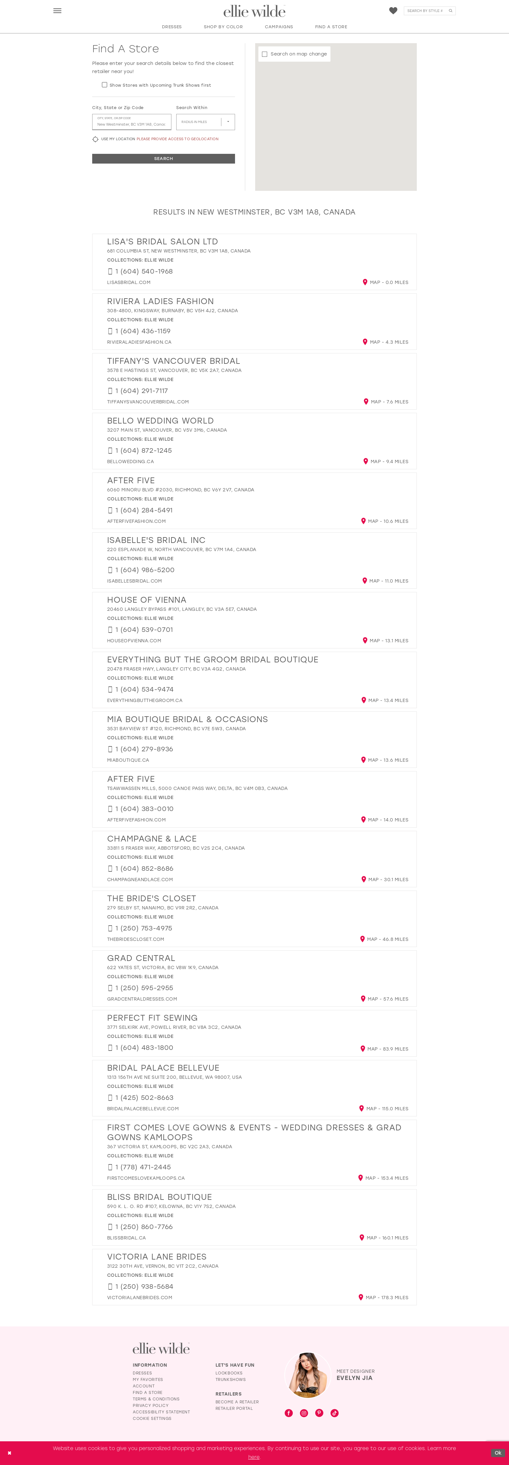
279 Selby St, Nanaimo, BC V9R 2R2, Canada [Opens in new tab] (162, 908)
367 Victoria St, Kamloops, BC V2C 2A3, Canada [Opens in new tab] (169, 1147)
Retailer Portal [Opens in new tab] (234, 1408)
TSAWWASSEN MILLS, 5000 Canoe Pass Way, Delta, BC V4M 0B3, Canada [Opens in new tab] (197, 788)
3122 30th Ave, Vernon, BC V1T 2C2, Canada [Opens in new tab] (162, 1266)
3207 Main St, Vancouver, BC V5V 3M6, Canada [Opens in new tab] (167, 430)
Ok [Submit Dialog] (498, 1453)
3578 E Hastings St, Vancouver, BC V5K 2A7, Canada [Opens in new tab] (174, 370)
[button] (57, 10)
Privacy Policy (150, 1405)
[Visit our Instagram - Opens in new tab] (304, 1413)
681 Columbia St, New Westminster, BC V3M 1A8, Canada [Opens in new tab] (179, 251)
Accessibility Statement (161, 1412)
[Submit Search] (450, 10)
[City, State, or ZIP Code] (131, 122)
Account (144, 1386)
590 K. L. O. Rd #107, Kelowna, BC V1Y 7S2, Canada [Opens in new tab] (171, 1206)
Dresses (142, 1373)
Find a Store (148, 1392)
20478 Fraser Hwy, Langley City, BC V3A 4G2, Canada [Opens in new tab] (176, 669)
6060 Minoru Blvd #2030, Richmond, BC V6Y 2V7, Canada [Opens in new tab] (180, 490)
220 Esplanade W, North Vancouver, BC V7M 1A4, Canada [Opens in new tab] (181, 549)
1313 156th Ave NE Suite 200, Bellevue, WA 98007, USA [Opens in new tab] (174, 1077)
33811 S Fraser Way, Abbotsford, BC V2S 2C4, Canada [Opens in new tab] (176, 848)
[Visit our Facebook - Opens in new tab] (288, 1413)
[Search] (430, 10)
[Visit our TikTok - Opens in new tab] (334, 1413)
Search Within (191, 107)
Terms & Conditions (156, 1399)
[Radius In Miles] (205, 122)
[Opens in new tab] (128, 282)
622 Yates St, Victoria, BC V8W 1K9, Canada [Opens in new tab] (163, 967)
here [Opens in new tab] (254, 1457)
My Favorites (148, 1379)
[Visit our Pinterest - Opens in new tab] (319, 1414)
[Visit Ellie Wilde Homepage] (161, 1348)
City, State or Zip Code (118, 107)
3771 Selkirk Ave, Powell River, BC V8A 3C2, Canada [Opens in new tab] (174, 1027)
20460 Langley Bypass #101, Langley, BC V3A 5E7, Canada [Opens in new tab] (182, 609)
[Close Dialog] (9, 1453)
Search (163, 158)
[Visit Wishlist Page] (393, 11)
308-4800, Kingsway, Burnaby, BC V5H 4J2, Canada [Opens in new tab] (172, 311)
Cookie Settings (152, 1418)
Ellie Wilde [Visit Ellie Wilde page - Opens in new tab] (158, 260)
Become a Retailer (237, 1402)
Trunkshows (231, 1379)
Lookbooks (229, 1373)
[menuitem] (57, 10)
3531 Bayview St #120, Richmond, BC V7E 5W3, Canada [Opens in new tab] (176, 729)
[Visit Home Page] (254, 11)
